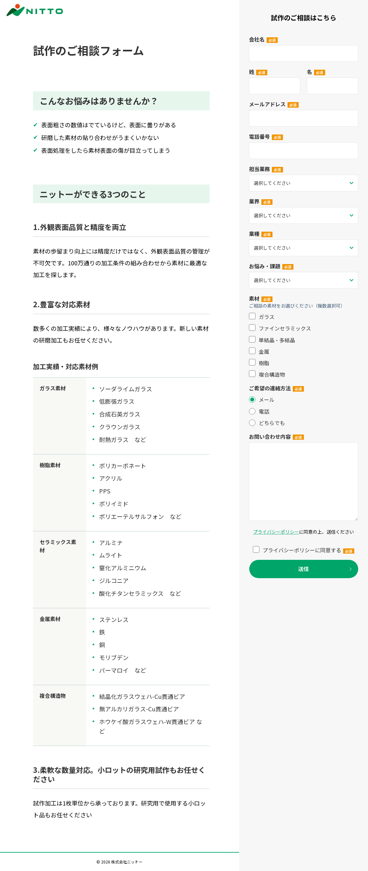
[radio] (303, 399)
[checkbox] (303, 345)
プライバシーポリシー (276, 531)
